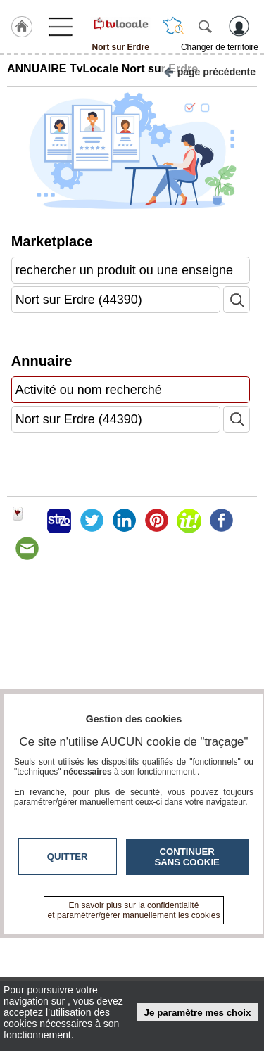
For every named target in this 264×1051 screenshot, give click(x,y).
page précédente (209, 70)
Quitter (67, 856)
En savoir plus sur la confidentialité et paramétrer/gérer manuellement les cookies (134, 910)
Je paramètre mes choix (197, 1012)
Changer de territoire (219, 47)
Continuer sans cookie (187, 856)
